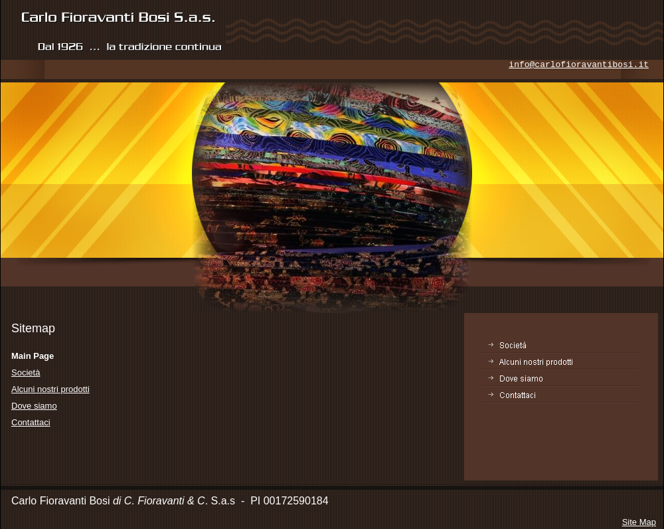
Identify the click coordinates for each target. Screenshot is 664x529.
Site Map (639, 522)
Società (25, 372)
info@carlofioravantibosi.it (579, 65)
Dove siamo (34, 406)
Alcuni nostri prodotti (50, 389)
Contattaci (30, 422)
